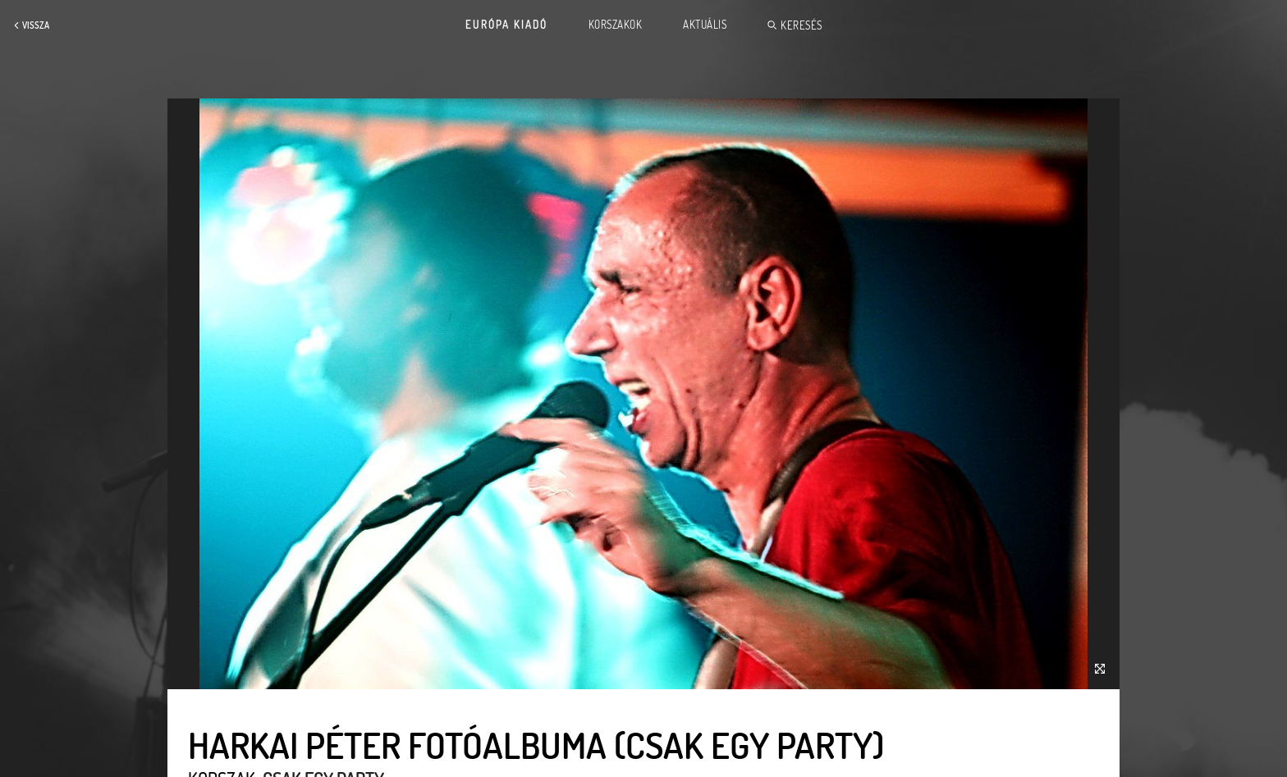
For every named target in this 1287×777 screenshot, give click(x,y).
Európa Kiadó (506, 24)
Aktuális (704, 24)
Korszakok (616, 24)
